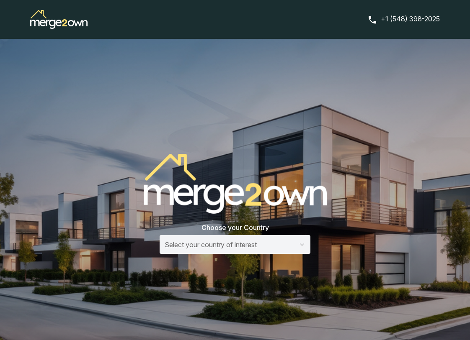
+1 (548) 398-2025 (410, 19)
